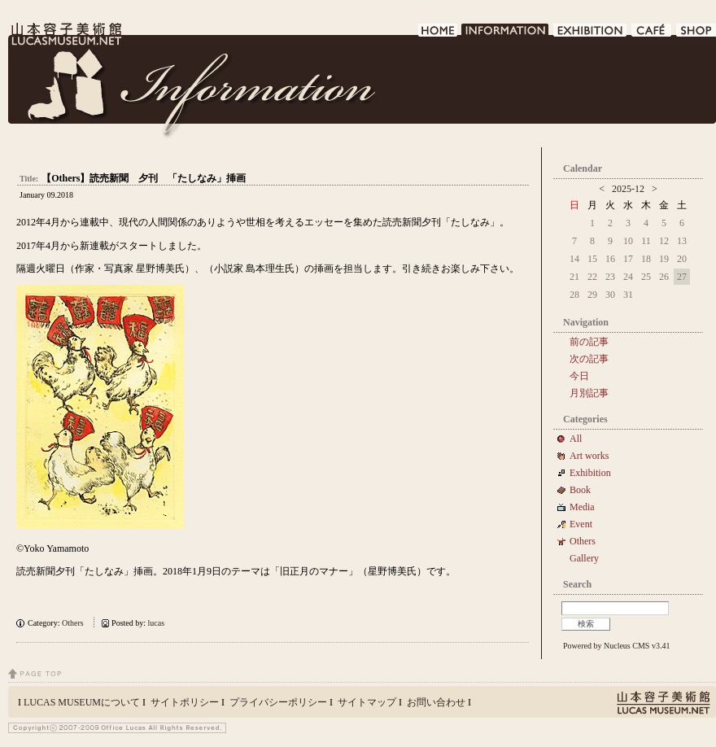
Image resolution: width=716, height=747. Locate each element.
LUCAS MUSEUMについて (82, 702)
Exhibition (590, 472)
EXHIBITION (590, 35)
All (576, 438)
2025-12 (628, 188)
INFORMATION (505, 35)
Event (581, 524)
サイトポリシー (185, 702)
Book (585, 490)
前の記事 (589, 341)
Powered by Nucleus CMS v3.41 (616, 645)
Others (73, 622)
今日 (579, 376)
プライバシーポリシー (278, 702)
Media (587, 507)
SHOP (696, 35)
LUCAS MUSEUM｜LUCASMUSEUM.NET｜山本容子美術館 (65, 34)
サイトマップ (367, 702)
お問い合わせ (436, 702)
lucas (156, 622)
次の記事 (589, 359)
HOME (438, 35)
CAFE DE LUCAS (652, 35)
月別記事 (589, 393)
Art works (589, 455)
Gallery (584, 558)
